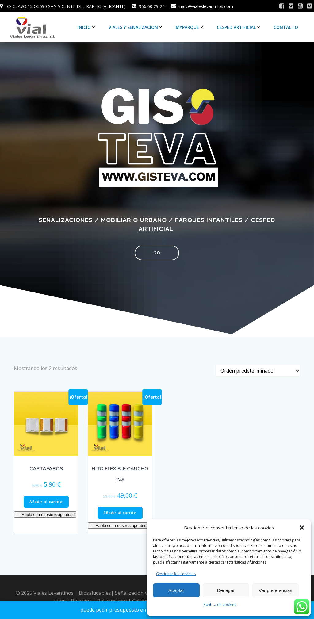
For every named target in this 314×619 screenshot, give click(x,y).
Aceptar (176, 590)
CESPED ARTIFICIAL (239, 27)
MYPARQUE (190, 27)
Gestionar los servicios (176, 573)
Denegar (226, 590)
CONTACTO (286, 27)
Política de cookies (220, 604)
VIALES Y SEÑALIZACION (136, 27)
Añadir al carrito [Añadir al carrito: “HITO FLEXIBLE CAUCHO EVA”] (120, 512)
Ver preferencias (275, 590)
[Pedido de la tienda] (257, 371)
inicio (87, 27)
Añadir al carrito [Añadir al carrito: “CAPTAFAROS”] (46, 501)
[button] (302, 528)
